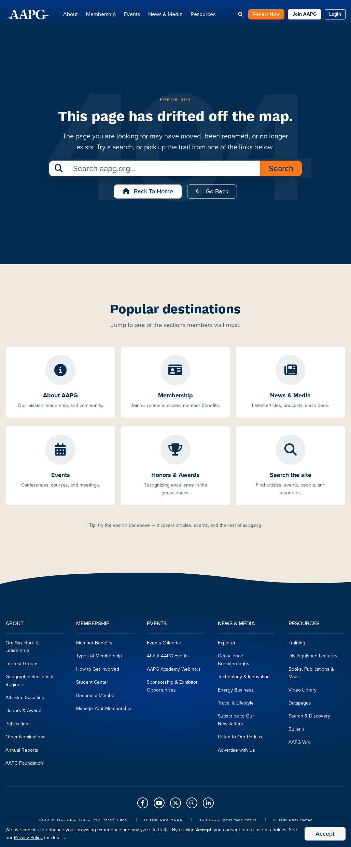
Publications (18, 725)
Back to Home (148, 193)
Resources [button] (203, 15)
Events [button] (132, 15)
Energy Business (236, 691)
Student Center (92, 684)
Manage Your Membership (103, 710)
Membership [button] (101, 15)
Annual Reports (21, 751)
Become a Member (96, 697)
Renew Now (266, 15)
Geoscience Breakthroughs (233, 661)
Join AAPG (305, 15)
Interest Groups (22, 665)
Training (297, 644)
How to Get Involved (97, 671)
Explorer (227, 644)
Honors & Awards (24, 712)
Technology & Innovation (244, 678)
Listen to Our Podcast (241, 738)
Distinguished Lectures (313, 657)
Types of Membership (99, 657)
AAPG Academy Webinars (174, 671)
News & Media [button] (165, 15)
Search (281, 170)
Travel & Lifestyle (236, 705)
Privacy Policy (28, 837)
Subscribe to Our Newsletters (236, 721)
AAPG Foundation (24, 765)
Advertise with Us (236, 751)
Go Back (212, 193)
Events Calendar (164, 644)
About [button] (70, 15)
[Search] (240, 15)
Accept (325, 833)
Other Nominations (25, 738)
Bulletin (296, 731)
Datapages (300, 705)
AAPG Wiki (300, 744)
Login (335, 15)
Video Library (303, 691)
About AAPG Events (168, 657)
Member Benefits (94, 644)
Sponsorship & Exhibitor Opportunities (172, 688)
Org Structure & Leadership (22, 648)
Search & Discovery (309, 718)
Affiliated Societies (24, 699)
